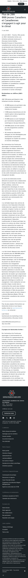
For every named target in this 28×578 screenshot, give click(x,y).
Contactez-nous (9, 413)
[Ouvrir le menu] (25, 9)
